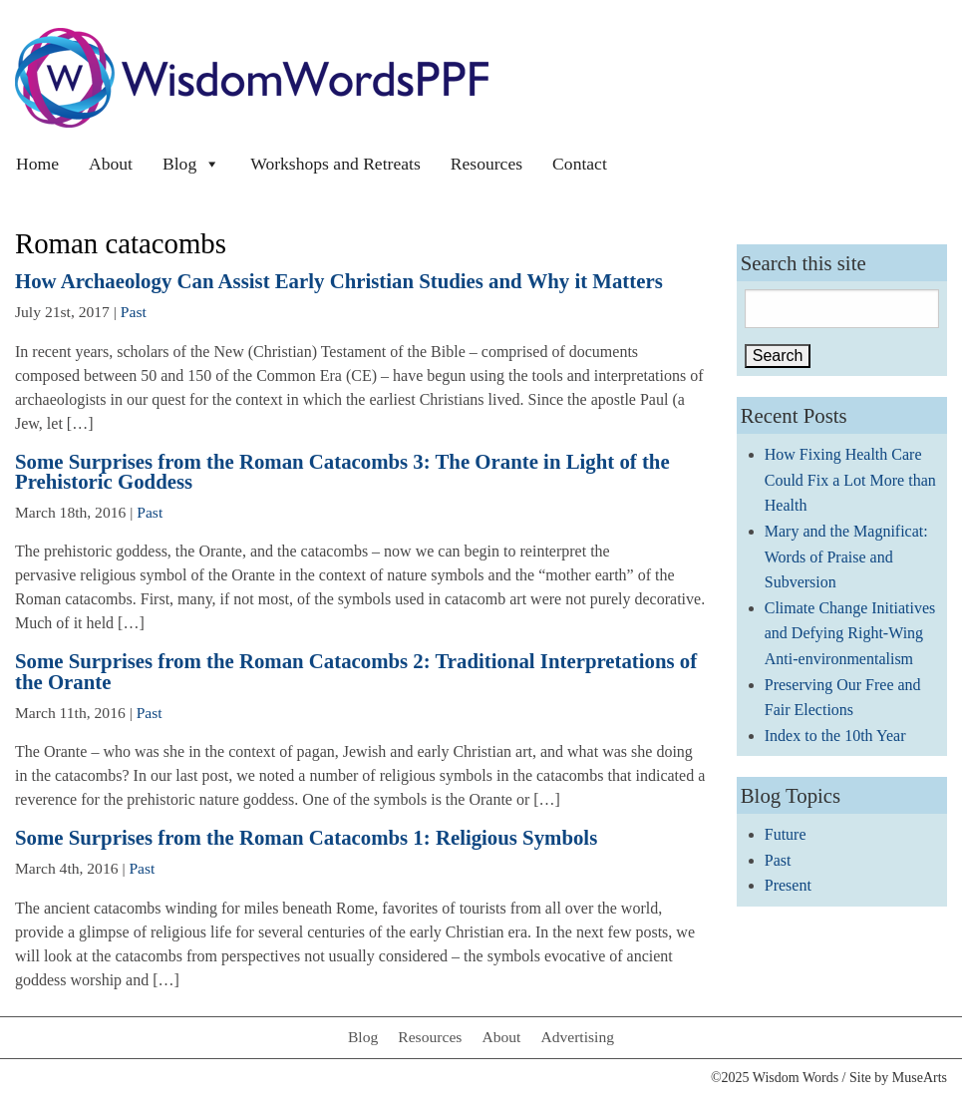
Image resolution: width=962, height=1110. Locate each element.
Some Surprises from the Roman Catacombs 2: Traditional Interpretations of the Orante (356, 671)
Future (785, 834)
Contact (579, 164)
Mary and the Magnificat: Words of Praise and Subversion (846, 556)
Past (134, 311)
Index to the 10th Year (835, 735)
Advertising (577, 1036)
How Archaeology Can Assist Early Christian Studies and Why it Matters (339, 280)
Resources (486, 164)
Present (788, 885)
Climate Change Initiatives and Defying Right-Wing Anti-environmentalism (850, 633)
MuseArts (919, 1077)
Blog (191, 164)
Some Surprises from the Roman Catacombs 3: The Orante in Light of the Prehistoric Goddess (342, 472)
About (111, 164)
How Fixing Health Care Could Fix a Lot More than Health (850, 480)
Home (37, 164)
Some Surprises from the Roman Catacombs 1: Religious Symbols (306, 837)
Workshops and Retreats (335, 164)
